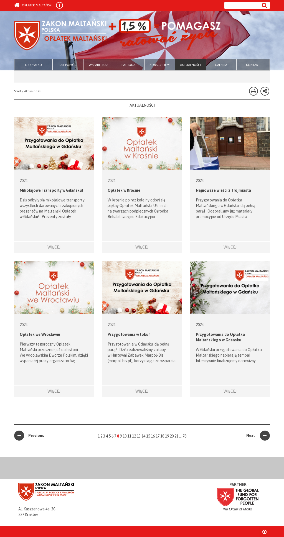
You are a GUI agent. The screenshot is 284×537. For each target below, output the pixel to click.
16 (153, 436)
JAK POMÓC (68, 65)
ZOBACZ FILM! (159, 65)
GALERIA (221, 65)
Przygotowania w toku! (128, 334)
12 (134, 436)
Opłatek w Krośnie (124, 190)
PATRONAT (129, 65)
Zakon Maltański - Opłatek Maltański (117, 35)
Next (258, 436)
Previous (29, 436)
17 (157, 436)
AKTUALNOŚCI (190, 65)
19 (167, 436)
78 (184, 436)
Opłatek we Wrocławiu (40, 334)
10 (124, 436)
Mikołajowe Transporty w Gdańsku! (51, 190)
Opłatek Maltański (33, 5)
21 (176, 436)
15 (148, 436)
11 (129, 436)
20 (172, 436)
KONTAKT (253, 65)
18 (162, 436)
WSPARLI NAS (98, 65)
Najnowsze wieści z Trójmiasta (223, 190)
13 (139, 436)
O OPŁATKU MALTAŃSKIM (33, 66)
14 (143, 436)
